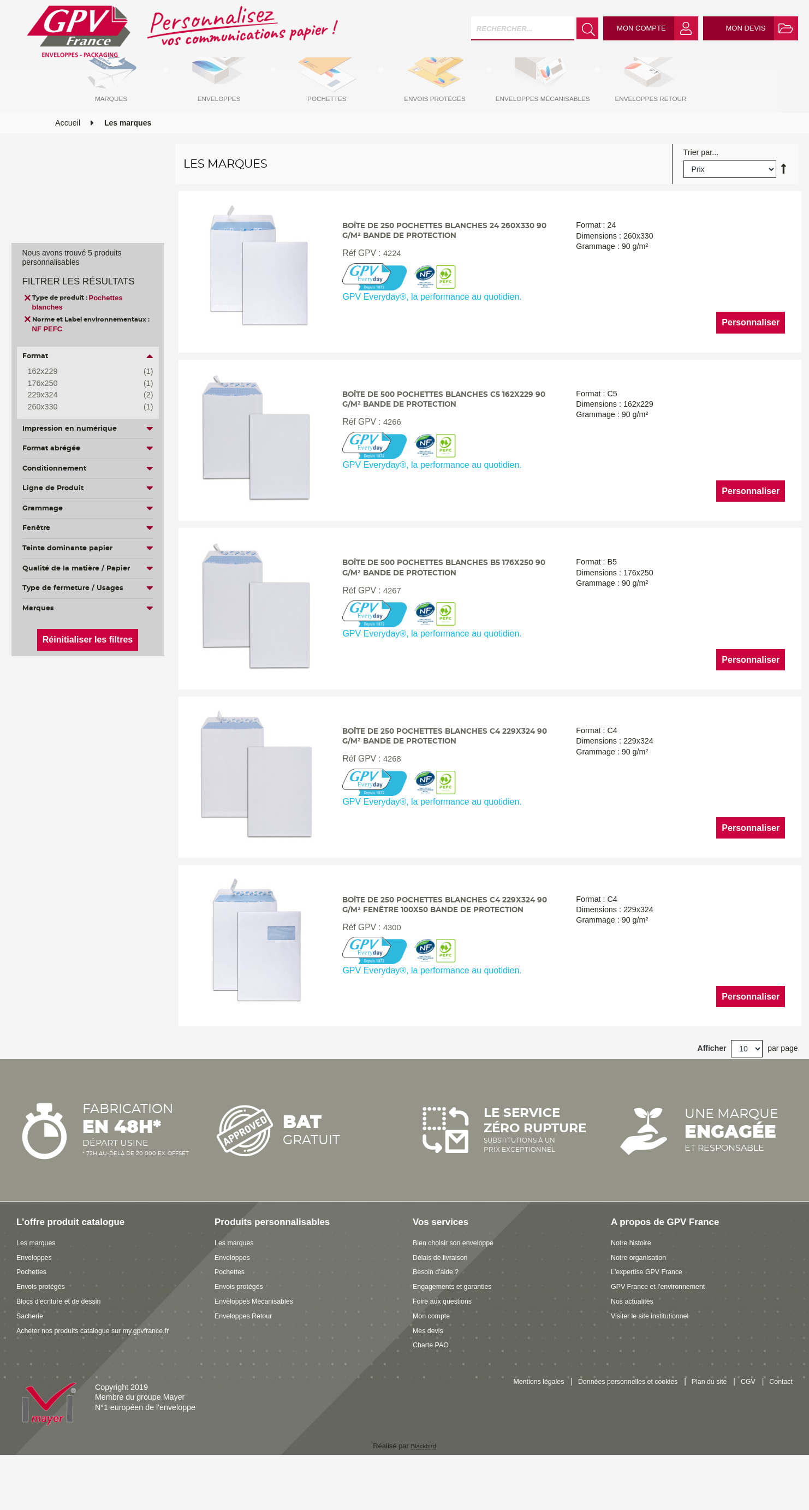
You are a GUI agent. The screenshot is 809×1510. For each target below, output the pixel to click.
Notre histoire (634, 1286)
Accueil (67, 149)
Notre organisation (643, 1301)
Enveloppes (36, 1301)
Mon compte (434, 1360)
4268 (388, 802)
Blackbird (423, 1490)
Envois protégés (44, 1330)
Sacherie (31, 1360)
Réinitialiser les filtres (88, 639)
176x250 (82, 383)
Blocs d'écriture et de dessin (65, 1345)
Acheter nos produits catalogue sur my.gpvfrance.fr (104, 1374)
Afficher (712, 1092)
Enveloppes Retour (248, 1360)
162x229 (82, 371)
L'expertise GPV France (652, 1316)
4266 (388, 458)
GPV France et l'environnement (665, 1330)
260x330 (82, 407)
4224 (388, 285)
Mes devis (430, 1374)
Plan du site (700, 1426)
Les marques (39, 1286)
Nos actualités (635, 1345)
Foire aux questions (447, 1345)
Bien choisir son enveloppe (459, 1286)
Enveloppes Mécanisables (260, 1345)
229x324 (82, 395)
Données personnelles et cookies (609, 1426)
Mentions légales (508, 1426)
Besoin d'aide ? (439, 1316)
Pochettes (33, 1316)
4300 (388, 974)
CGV (743, 1426)
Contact (779, 1426)
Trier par (697, 179)
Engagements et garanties (458, 1330)
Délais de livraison (444, 1301)
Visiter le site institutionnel (655, 1360)
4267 (388, 630)
